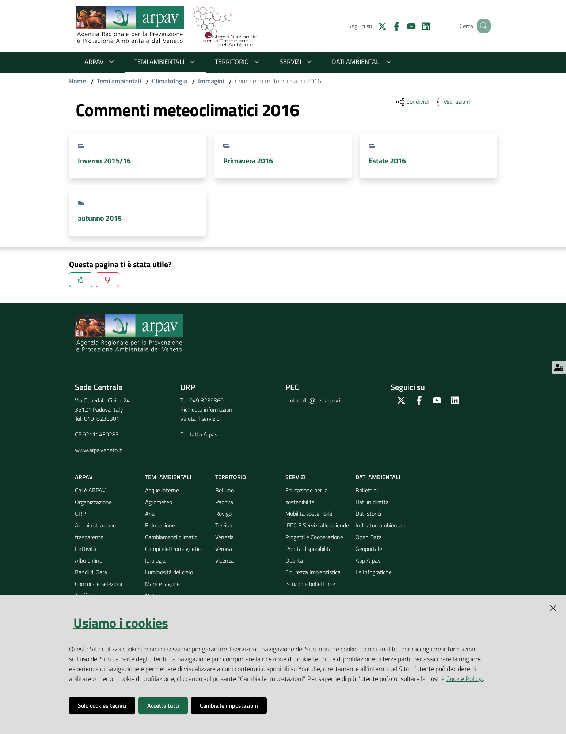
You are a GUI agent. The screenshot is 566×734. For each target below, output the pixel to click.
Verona (223, 548)
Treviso (223, 525)
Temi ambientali (165, 62)
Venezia (224, 537)
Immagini (211, 81)
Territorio (238, 62)
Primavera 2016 (248, 160)
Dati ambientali (363, 62)
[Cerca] (482, 26)
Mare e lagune (162, 583)
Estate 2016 (387, 160)
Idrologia (155, 560)
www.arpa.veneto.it (98, 450)
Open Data (369, 537)
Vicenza (224, 560)
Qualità (294, 560)
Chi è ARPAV (90, 490)
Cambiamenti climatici (171, 537)
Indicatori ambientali (380, 525)
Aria (150, 513)
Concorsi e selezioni (98, 583)
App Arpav (368, 560)
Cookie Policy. (464, 679)
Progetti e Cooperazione (314, 537)
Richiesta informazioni (206, 409)
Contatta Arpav (199, 434)
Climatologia (169, 81)
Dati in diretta (372, 501)
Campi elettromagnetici (173, 548)
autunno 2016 (100, 218)
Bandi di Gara (91, 572)
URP (80, 513)
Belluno (224, 490)
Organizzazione (93, 501)
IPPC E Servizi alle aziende (317, 525)
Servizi (297, 62)
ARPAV (100, 62)
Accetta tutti (163, 705)
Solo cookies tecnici (102, 705)
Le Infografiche (374, 572)
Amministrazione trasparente (95, 531)
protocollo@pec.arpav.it (313, 400)
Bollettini (367, 490)
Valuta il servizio (199, 418)
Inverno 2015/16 (104, 160)
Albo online (88, 560)
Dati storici (368, 513)
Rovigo (223, 513)
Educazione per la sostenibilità (306, 496)
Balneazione (160, 525)
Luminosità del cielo (169, 572)
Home (77, 81)
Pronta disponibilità (308, 548)
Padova (224, 501)
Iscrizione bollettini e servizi (310, 589)
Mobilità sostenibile (308, 513)
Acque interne (162, 490)
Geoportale (369, 548)
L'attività (85, 548)
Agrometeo (158, 501)
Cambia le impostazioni (229, 705)
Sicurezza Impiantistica (313, 572)
